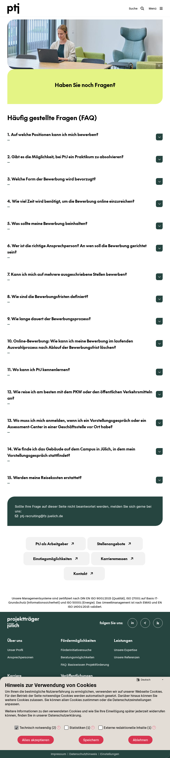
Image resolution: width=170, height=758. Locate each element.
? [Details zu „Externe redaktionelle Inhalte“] (154, 727)
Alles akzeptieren (35, 740)
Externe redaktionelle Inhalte (125, 727)
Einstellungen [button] (109, 754)
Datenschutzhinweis (83, 754)
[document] (85, 703)
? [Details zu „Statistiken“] (93, 727)
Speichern (91, 740)
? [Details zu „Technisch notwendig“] (58, 727)
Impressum (58, 754)
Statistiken (77, 727)
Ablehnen (140, 740)
